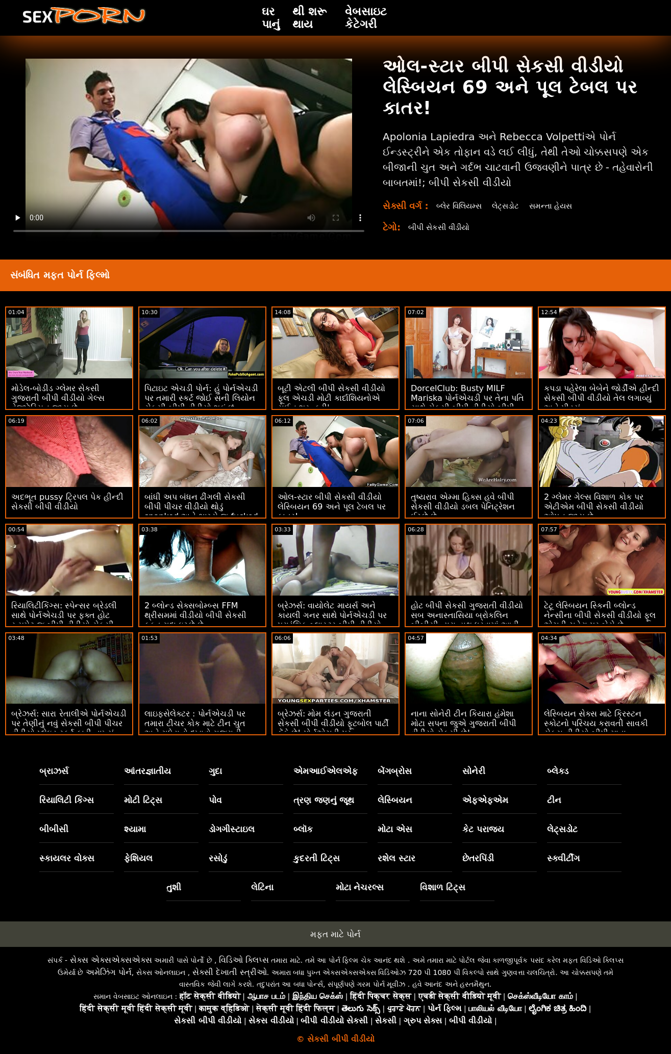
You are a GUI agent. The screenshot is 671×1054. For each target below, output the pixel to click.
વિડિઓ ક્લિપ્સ (244, 960)
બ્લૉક (303, 829)
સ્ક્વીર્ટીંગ (563, 858)
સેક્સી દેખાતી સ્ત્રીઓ (229, 972)
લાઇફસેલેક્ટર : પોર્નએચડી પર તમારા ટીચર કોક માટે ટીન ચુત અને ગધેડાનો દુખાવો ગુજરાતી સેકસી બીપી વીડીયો (194, 728)
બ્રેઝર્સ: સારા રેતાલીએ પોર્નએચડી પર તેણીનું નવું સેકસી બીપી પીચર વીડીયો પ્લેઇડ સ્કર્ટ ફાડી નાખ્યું (69, 723)
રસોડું (218, 858)
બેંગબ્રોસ (395, 771)
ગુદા (215, 771)
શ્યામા (135, 829)
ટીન (554, 800)
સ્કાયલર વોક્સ (66, 858)
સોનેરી (473, 771)
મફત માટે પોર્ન (335, 934)
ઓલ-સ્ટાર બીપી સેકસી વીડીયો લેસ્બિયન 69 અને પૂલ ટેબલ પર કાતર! (332, 506)
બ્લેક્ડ (557, 771)
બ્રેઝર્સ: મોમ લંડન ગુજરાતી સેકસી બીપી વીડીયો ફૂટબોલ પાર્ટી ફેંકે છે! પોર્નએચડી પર (333, 723)
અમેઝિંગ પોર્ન (109, 972)
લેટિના (262, 887)
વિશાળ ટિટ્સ (442, 887)
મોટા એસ (395, 829)
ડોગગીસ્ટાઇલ (232, 829)
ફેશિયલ (138, 858)
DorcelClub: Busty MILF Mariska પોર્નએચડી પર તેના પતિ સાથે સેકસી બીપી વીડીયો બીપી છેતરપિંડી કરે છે (467, 402)
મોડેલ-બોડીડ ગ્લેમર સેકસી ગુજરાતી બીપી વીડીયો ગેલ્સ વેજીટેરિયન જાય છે (58, 398)
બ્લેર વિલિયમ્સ (461, 206)
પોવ (215, 800)
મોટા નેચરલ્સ (360, 887)
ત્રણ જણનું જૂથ (324, 800)
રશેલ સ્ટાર (396, 858)
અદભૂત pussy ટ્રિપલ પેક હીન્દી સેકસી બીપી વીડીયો (67, 501)
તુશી (173, 887)
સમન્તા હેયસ (558, 206)
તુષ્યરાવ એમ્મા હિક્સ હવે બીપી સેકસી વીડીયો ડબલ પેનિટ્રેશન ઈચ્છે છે (463, 506)
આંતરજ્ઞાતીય (147, 771)
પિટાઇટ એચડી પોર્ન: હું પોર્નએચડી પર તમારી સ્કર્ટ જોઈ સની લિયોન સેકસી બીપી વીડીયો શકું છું (201, 398)
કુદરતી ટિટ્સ (316, 858)
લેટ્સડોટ (510, 206)
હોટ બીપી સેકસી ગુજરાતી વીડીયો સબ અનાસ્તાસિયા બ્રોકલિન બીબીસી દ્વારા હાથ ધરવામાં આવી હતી (467, 620)
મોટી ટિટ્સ (143, 800)
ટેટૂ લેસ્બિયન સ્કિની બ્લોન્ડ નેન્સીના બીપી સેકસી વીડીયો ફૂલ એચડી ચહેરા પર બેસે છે (600, 615)
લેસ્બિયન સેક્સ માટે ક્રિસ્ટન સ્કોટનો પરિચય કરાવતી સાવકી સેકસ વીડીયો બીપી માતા (596, 723)
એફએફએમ (485, 800)
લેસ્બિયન (395, 800)
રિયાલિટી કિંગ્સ (66, 800)
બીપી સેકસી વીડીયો (441, 227)
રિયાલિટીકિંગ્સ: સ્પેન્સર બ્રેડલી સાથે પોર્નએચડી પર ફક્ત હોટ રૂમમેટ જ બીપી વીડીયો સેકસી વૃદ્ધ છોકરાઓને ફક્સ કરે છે (64, 620)
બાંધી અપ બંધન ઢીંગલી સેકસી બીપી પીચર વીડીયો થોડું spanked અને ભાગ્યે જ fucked (201, 506)
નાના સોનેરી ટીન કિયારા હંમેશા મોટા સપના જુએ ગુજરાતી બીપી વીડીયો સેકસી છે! (463, 723)
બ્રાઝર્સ (53, 771)
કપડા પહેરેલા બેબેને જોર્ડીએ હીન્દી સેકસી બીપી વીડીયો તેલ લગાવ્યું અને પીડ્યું (601, 398)
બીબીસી (53, 829)
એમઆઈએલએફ (325, 771)
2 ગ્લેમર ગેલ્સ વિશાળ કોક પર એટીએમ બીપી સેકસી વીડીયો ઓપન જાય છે (593, 506)
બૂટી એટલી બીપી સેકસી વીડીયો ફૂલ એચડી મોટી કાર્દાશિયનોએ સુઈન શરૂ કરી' (331, 398)
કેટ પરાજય (483, 829)
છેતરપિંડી (478, 858)
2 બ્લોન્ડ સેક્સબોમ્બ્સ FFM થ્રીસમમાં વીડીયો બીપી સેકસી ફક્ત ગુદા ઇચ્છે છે (195, 615)
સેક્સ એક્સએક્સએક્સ (111, 960)
